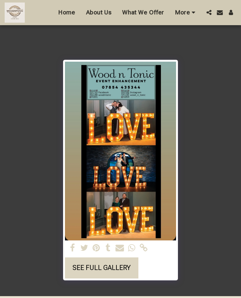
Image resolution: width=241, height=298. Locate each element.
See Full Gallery (101, 268)
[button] (209, 12)
